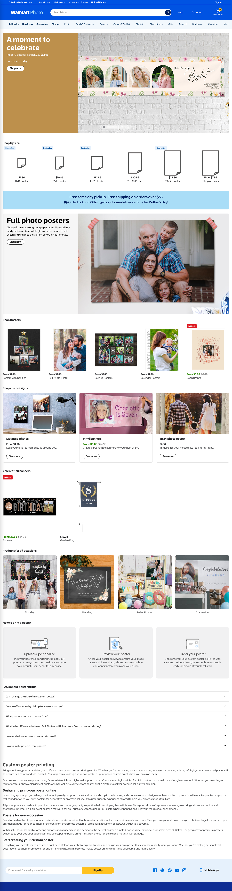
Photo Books (156, 24)
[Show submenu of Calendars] (220, 24)
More (226, 24)
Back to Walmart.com (20, 2)
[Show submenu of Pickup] (60, 24)
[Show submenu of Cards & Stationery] (96, 24)
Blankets (140, 24)
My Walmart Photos (78, 2)
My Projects (59, 2)
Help (180, 12)
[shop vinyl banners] (116, 428)
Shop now (15, 68)
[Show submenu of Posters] (109, 24)
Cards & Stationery (85, 24)
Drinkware (197, 24)
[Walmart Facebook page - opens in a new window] (155, 870)
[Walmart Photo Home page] (27, 12)
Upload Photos (98, 2)
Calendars (213, 24)
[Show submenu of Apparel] (188, 24)
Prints (67, 24)
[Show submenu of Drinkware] (204, 24)
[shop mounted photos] (39, 428)
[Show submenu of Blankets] (146, 24)
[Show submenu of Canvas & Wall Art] (132, 24)
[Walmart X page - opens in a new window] (162, 870)
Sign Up (97, 870)
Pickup (55, 24)
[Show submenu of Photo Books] (164, 24)
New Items (27, 24)
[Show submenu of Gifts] (174, 24)
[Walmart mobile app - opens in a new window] (209, 870)
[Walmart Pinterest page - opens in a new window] (170, 870)
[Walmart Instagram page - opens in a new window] (184, 870)
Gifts (170, 24)
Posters (104, 24)
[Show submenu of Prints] (72, 24)
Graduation (42, 24)
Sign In (218, 2)
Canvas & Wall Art (121, 24)
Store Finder (44, 2)
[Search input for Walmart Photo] (107, 12)
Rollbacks (14, 24)
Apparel (183, 24)
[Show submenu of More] (230, 24)
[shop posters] (192, 428)
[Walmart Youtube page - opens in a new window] (177, 870)
